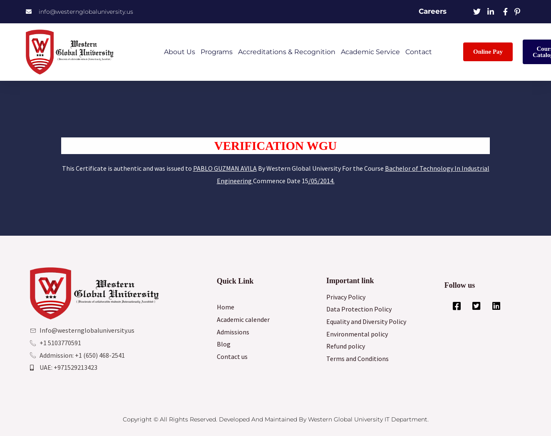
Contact (418, 52)
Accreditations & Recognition (286, 52)
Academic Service (370, 52)
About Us (179, 52)
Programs (217, 52)
